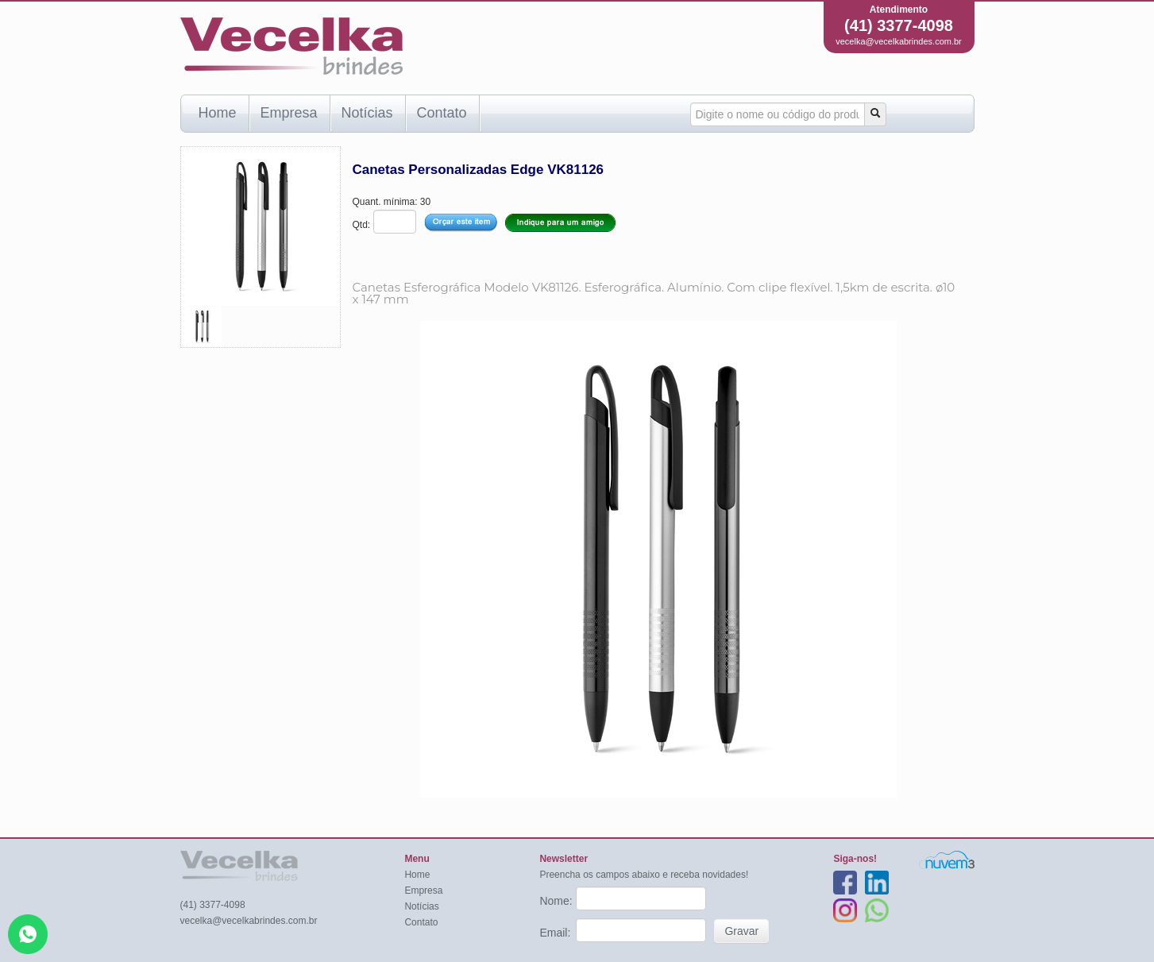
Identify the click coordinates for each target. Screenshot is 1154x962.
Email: (556, 932)
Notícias (367, 113)
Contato (442, 113)
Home (218, 113)
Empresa (289, 113)
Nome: (557, 900)
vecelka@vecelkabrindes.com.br (899, 41)
